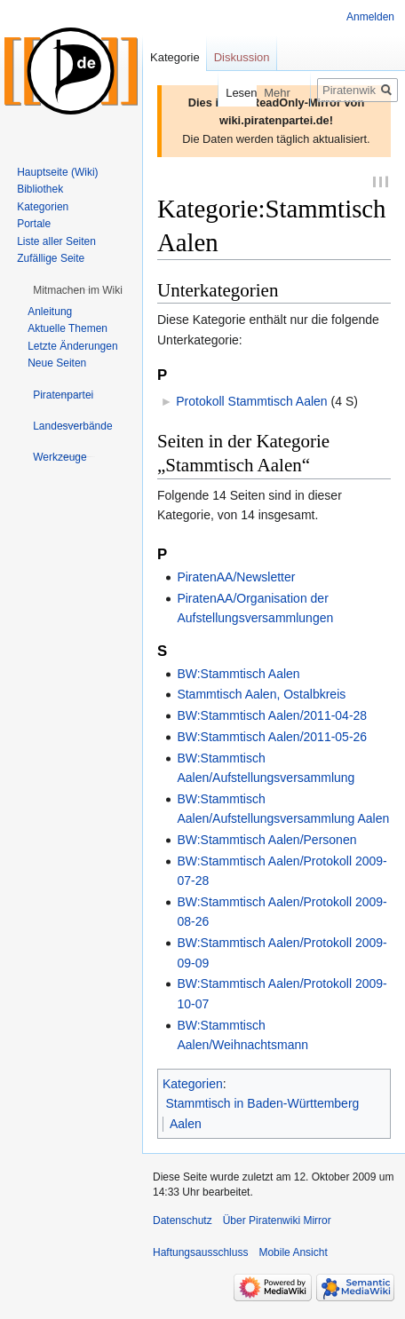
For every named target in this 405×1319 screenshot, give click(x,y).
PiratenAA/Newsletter (236, 579)
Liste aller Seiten (56, 241)
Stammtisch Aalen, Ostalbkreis (261, 696)
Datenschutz (182, 1222)
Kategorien (193, 1085)
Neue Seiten (57, 363)
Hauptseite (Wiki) (57, 172)
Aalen (186, 1125)
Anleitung (50, 311)
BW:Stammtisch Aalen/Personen (266, 841)
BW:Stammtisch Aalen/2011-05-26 (272, 738)
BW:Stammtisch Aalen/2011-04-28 (272, 717)
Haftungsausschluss (200, 1254)
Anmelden (370, 17)
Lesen (191, 92)
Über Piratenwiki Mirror (277, 1222)
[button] (78, 290)
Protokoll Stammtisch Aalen (251, 403)
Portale (34, 223)
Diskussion (242, 57)
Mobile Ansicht (292, 1254)
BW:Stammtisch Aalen (238, 675)
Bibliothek (40, 189)
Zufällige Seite (50, 258)
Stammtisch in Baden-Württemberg (263, 1105)
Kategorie (175, 57)
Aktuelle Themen (67, 328)
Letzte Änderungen (72, 346)
